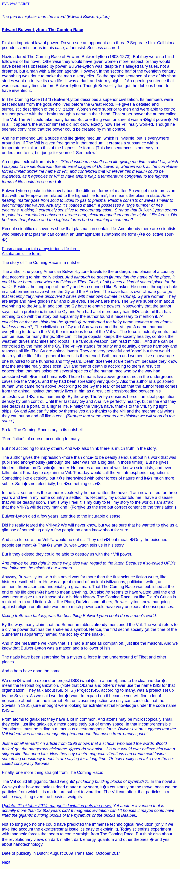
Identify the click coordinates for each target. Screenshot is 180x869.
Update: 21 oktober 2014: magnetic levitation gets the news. (57, 805)
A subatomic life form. (21, 253)
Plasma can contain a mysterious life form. (41, 248)
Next (6, 862)
